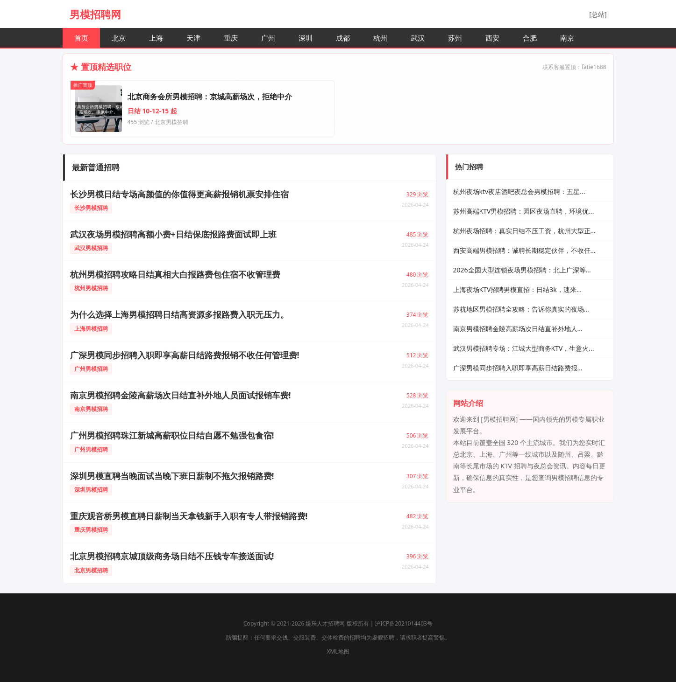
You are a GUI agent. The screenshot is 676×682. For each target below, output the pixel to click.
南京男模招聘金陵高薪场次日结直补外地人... (518, 328)
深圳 (306, 37)
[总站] (597, 14)
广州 (268, 37)
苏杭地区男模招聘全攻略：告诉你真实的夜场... (521, 309)
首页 (81, 37)
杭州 (380, 37)
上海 (156, 37)
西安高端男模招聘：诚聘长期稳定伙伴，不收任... (524, 250)
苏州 (455, 37)
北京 (119, 37)
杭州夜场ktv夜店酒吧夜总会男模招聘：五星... (519, 191)
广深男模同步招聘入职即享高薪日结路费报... (518, 367)
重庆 (231, 37)
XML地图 (338, 651)
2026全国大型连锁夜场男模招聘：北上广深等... (522, 269)
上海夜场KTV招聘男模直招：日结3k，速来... (517, 289)
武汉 (418, 37)
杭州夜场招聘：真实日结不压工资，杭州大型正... (524, 230)
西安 (492, 37)
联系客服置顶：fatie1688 (574, 67)
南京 (567, 37)
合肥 (530, 37)
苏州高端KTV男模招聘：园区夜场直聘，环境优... (523, 211)
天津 (193, 37)
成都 (343, 37)
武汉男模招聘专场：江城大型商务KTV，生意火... (523, 348)
